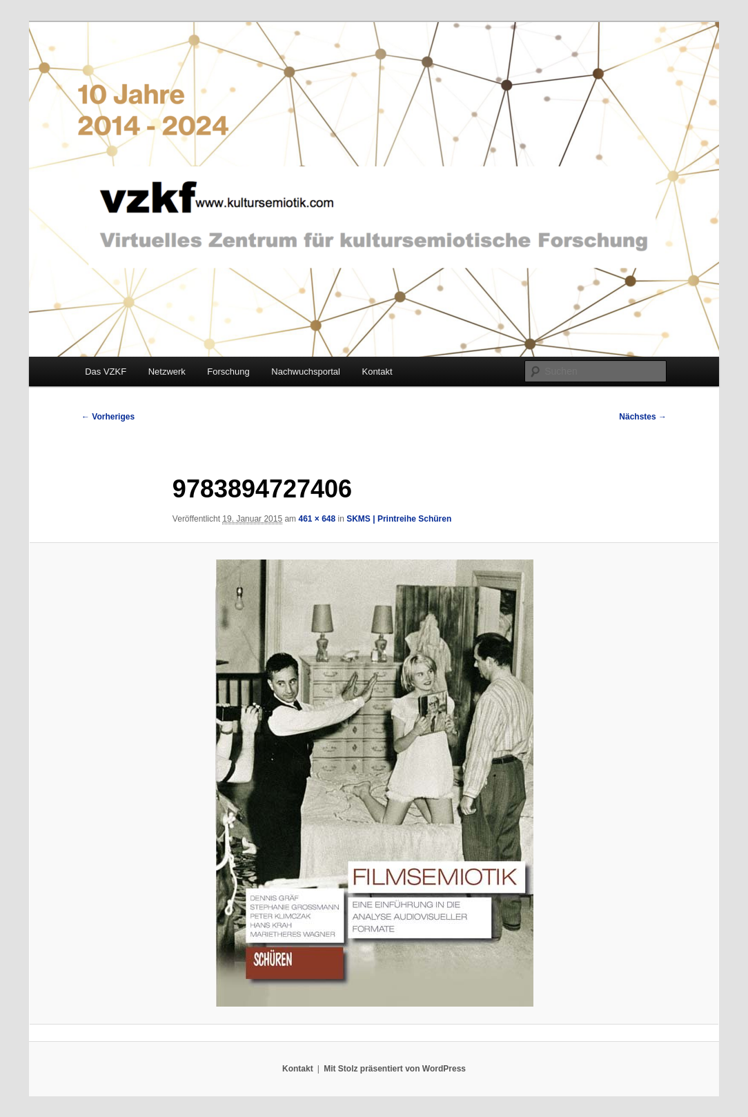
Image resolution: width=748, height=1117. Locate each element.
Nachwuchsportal (305, 371)
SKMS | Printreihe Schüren (398, 519)
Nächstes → (643, 417)
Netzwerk (167, 371)
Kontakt (377, 371)
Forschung (228, 371)
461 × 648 (316, 519)
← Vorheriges (108, 417)
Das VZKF (105, 371)
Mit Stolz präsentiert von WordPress (395, 1069)
